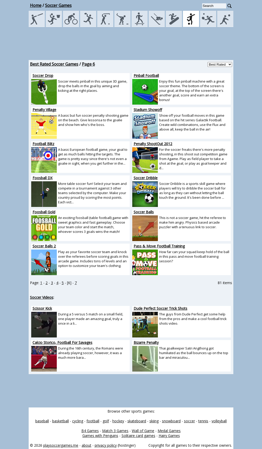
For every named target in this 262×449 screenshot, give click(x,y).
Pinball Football (146, 75)
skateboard (136, 420)
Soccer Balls (144, 211)
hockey (118, 420)
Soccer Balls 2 (44, 246)
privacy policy (106, 445)
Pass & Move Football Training (159, 246)
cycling (77, 420)
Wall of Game (143, 430)
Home (35, 5)
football (92, 420)
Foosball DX (42, 177)
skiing (154, 420)
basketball (60, 420)
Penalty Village (44, 109)
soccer (189, 420)
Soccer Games (58, 5)
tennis (203, 420)
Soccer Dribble (146, 177)
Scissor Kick (42, 308)
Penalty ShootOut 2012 (153, 143)
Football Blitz (43, 143)
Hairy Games (169, 435)
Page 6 (88, 64)
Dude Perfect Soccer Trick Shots (160, 308)
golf (106, 420)
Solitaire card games (138, 435)
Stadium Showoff (148, 109)
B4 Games (90, 430)
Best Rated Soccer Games (54, 64)
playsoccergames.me (60, 445)
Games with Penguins (100, 435)
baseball (42, 420)
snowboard (171, 420)
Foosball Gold (43, 211)
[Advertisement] (131, 43)
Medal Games (169, 430)
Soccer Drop (42, 75)
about (86, 445)
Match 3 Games (115, 430)
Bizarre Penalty (146, 342)
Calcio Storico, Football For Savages (62, 342)
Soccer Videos (41, 297)
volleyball (219, 420)
